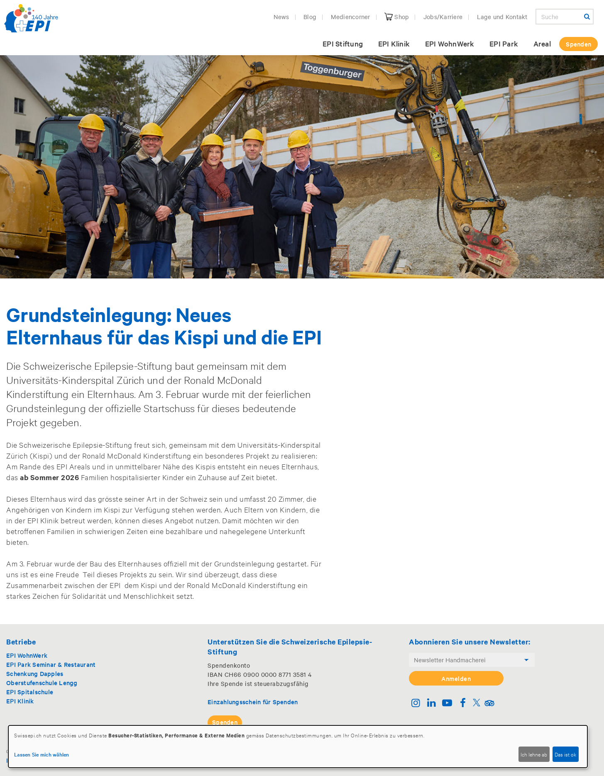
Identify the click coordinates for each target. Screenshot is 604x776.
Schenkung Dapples (34, 673)
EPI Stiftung (343, 43)
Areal (542, 43)
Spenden (578, 43)
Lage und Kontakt (502, 16)
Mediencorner (350, 16)
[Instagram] (416, 703)
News (281, 16)
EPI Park (503, 43)
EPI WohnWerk (449, 43)
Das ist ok (565, 754)
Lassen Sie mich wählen (41, 754)
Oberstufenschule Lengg (42, 682)
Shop (396, 16)
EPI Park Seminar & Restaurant (50, 664)
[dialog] (297, 746)
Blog (309, 16)
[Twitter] (477, 703)
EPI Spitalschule (29, 691)
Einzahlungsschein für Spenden (253, 701)
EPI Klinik (394, 43)
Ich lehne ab (534, 754)
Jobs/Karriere (442, 16)
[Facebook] (463, 703)
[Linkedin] (431, 703)
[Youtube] (447, 703)
